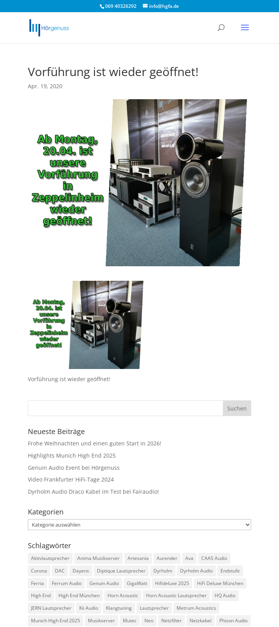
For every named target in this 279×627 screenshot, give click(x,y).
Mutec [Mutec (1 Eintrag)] (130, 620)
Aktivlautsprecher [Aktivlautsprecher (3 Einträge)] (50, 558)
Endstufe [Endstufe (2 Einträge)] (230, 570)
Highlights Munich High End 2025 (72, 455)
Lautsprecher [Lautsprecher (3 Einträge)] (154, 608)
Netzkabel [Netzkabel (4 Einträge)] (201, 620)
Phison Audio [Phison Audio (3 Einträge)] (233, 620)
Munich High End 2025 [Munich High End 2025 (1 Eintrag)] (55, 620)
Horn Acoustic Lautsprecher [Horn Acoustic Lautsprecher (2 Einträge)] (176, 595)
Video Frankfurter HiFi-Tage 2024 (71, 479)
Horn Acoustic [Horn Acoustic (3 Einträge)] (123, 595)
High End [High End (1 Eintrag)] (41, 595)
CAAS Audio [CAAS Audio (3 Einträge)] (214, 558)
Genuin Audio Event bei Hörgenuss (74, 467)
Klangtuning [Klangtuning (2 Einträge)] (119, 608)
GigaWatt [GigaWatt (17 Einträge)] (137, 583)
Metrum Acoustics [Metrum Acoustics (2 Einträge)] (196, 608)
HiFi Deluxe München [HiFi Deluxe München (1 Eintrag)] (220, 583)
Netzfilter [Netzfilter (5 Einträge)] (171, 620)
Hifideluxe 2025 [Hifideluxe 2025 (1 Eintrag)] (172, 583)
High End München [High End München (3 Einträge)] (79, 595)
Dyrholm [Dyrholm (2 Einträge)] (162, 570)
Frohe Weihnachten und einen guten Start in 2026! (94, 443)
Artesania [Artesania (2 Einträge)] (138, 558)
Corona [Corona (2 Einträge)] (39, 570)
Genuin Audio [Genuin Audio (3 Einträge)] (104, 583)
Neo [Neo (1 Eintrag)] (148, 620)
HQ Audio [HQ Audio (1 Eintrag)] (225, 595)
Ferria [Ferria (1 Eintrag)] (37, 583)
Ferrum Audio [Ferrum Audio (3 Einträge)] (67, 583)
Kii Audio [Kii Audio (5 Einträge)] (88, 608)
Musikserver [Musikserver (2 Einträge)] (101, 620)
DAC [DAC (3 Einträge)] (60, 570)
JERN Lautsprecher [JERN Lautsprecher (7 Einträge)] (51, 608)
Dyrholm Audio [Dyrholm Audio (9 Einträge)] (196, 570)
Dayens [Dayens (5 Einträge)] (81, 570)
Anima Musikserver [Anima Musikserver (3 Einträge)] (98, 558)
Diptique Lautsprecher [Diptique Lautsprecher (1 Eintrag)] (121, 570)
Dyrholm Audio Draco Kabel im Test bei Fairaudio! (93, 491)
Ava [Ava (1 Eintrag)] (189, 558)
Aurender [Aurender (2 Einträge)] (167, 558)
